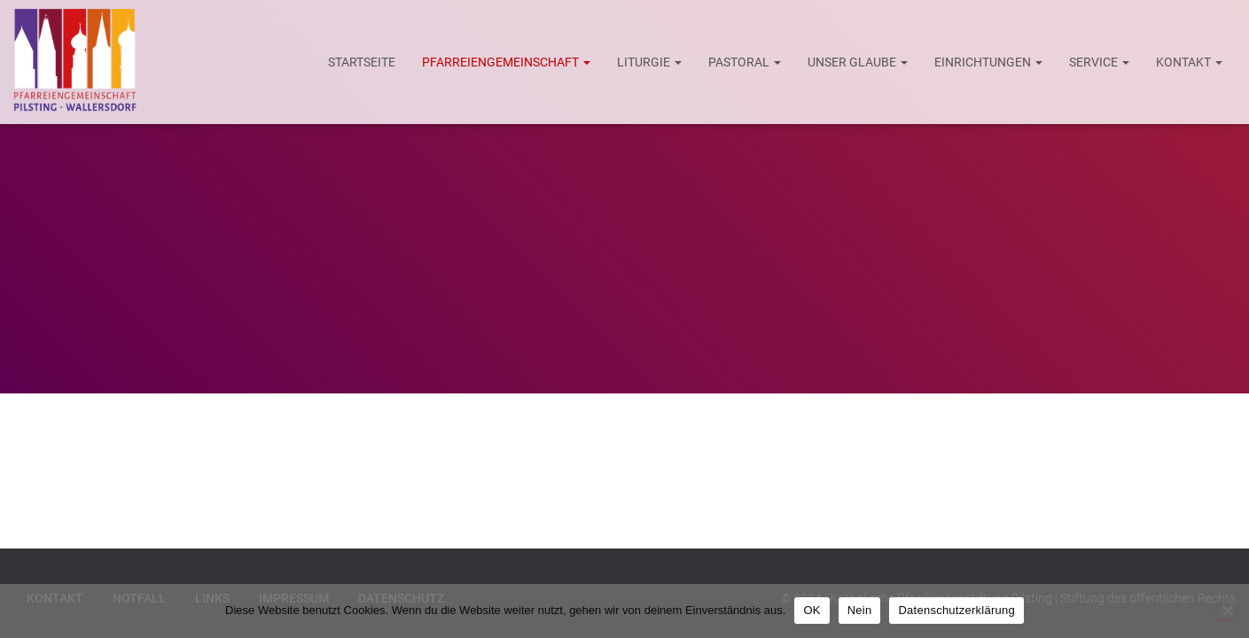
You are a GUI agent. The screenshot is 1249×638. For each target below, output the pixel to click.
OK (811, 610)
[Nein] (1227, 610)
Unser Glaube (858, 62)
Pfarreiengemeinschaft (506, 62)
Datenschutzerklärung (956, 610)
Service (1099, 62)
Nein (859, 610)
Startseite (361, 62)
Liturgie (649, 62)
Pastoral (744, 62)
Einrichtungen (988, 62)
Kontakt (1189, 62)
